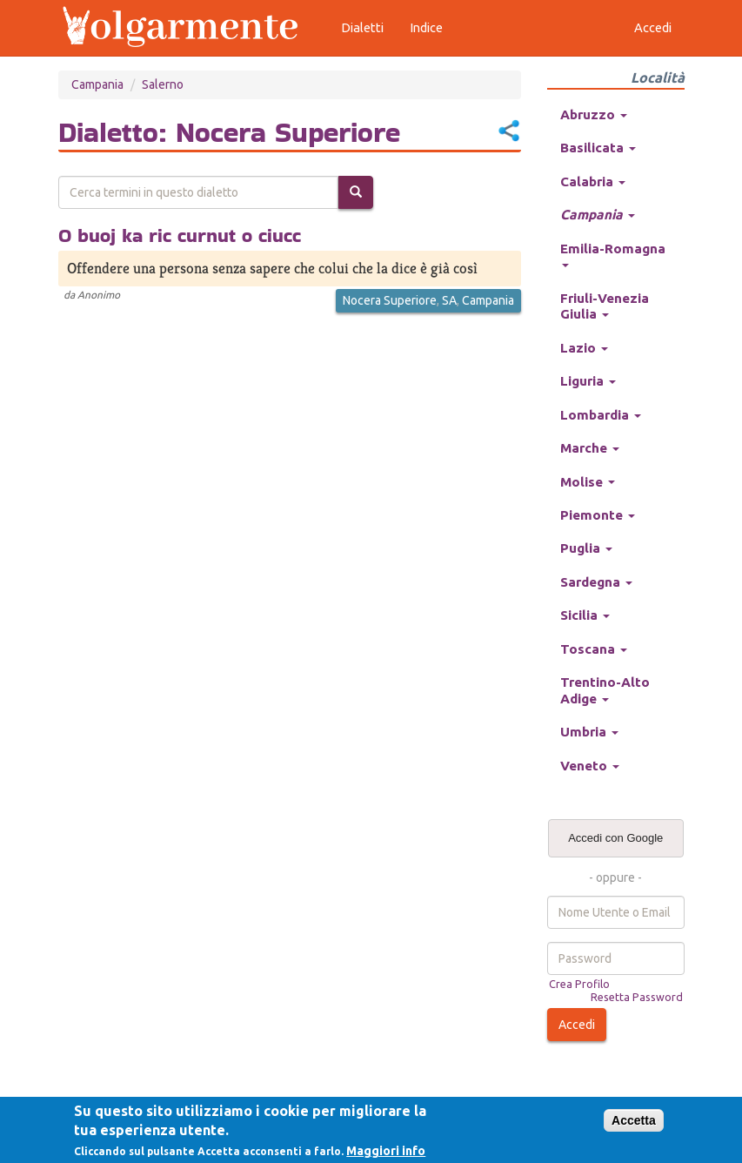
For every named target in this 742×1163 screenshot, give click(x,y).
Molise (587, 481)
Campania (97, 84)
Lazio (584, 347)
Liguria (588, 380)
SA (449, 300)
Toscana (593, 649)
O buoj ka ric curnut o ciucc (179, 235)
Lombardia (600, 414)
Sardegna (596, 582)
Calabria (592, 181)
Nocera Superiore (390, 300)
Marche (589, 447)
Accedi (576, 1025)
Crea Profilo (579, 984)
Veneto (589, 765)
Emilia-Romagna (612, 254)
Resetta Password (637, 997)
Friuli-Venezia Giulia (604, 306)
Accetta (634, 1120)
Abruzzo (593, 114)
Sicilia (585, 615)
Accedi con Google (615, 837)
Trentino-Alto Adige (605, 690)
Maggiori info (385, 1151)
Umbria (589, 731)
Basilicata (598, 147)
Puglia (586, 548)
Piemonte (597, 515)
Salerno (163, 84)
